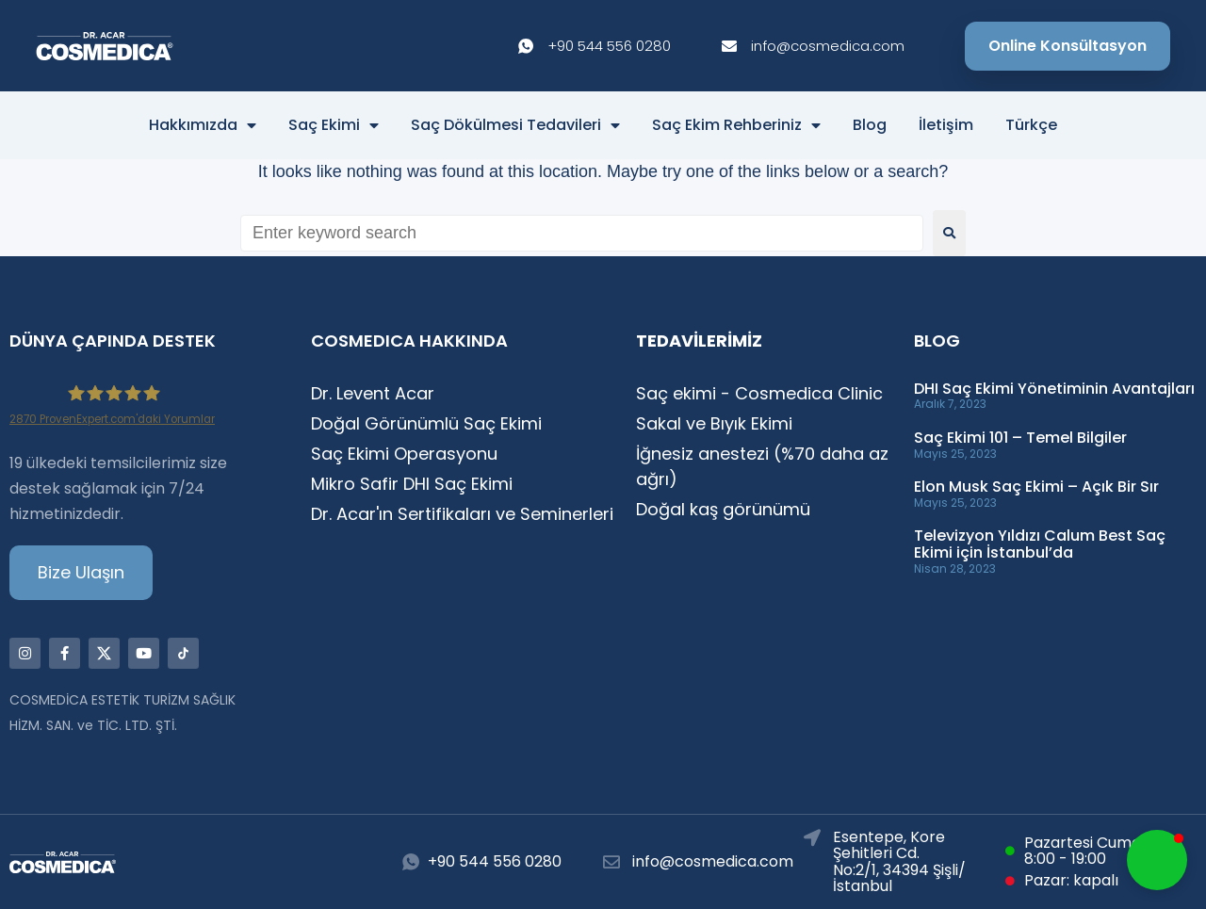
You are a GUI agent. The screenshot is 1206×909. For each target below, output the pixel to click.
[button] (1157, 860)
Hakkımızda (202, 125)
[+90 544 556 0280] (410, 861)
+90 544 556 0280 (495, 861)
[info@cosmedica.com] (611, 861)
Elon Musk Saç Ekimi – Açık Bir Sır (1036, 486)
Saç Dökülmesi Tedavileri (515, 125)
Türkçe (1031, 125)
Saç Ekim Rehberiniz (736, 125)
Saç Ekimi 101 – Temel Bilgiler (1020, 437)
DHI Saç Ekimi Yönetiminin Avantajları (1054, 388)
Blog (870, 125)
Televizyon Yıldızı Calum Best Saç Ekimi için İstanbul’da (1039, 544)
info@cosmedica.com (712, 861)
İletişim (946, 125)
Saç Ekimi (333, 125)
